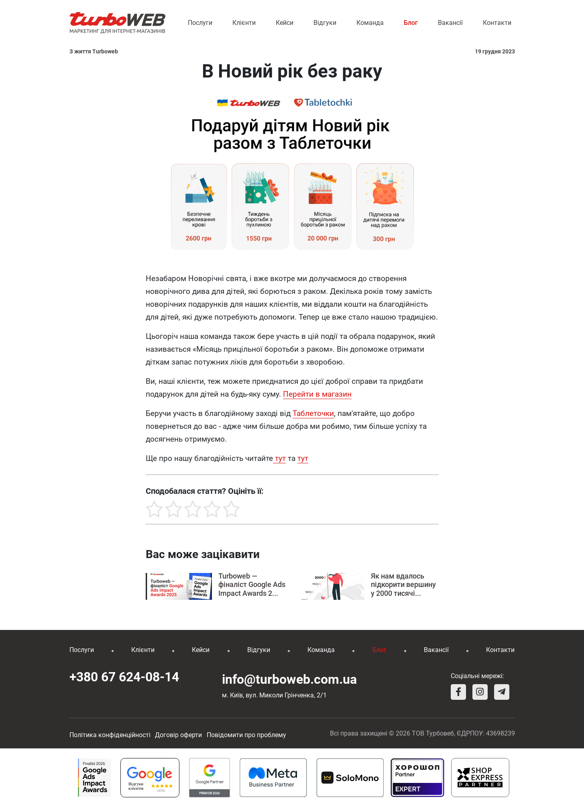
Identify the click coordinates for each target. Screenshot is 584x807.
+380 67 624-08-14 (124, 677)
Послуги (200, 22)
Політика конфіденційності (110, 735)
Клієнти (244, 22)
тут (279, 458)
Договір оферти (178, 735)
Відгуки (324, 22)
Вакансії (450, 22)
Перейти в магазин (317, 394)
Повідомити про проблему (246, 735)
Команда (370, 22)
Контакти (497, 22)
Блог (411, 22)
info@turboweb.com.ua (289, 679)
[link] (313, 413)
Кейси (284, 22)
